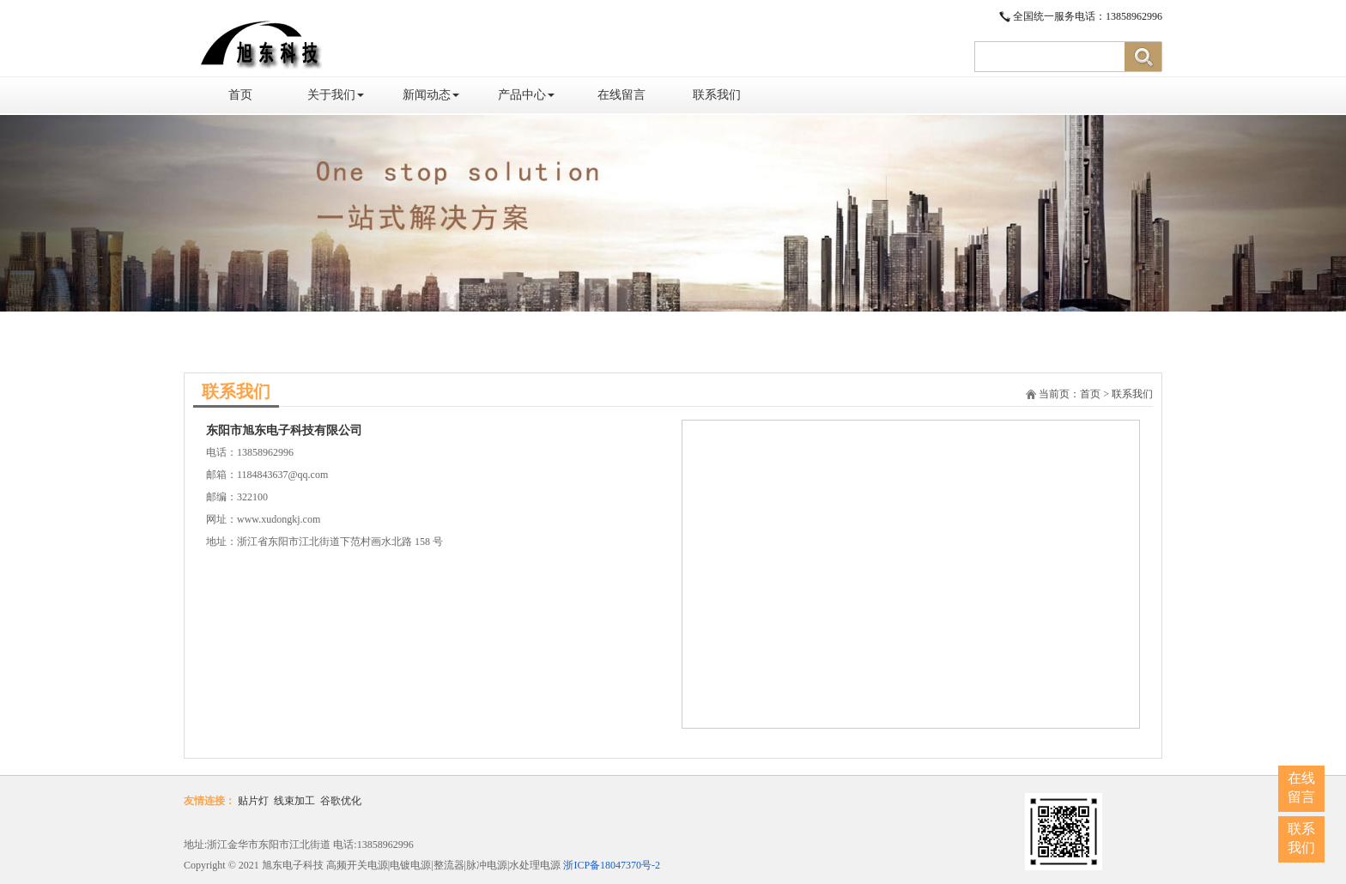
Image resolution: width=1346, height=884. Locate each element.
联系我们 (717, 94)
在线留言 (621, 94)
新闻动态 (431, 94)
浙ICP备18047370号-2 (611, 865)
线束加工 (294, 801)
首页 (240, 94)
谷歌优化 (340, 801)
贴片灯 (253, 801)
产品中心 (526, 94)
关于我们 (335, 94)
